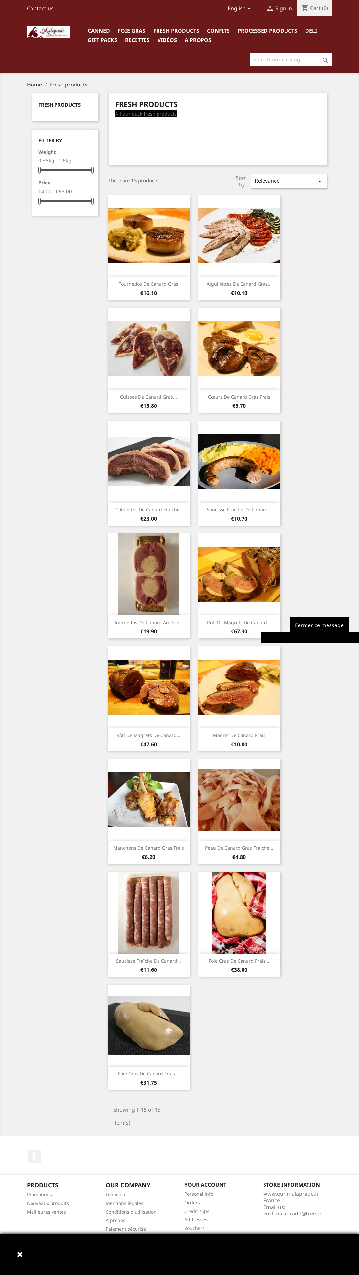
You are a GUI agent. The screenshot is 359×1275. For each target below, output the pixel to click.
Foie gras (131, 30)
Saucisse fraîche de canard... (239, 509)
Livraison (115, 1194)
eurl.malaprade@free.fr (292, 1213)
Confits (218, 30)
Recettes (137, 40)
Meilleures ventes (46, 1212)
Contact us (40, 8)
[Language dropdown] (240, 9)
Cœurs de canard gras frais (239, 397)
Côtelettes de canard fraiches (149, 509)
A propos (198, 40)
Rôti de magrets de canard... (239, 622)
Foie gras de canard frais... (239, 961)
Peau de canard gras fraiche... (239, 848)
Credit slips (196, 1211)
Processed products (267, 30)
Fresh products (176, 30)
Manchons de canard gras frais (148, 848)
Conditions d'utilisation (131, 1212)
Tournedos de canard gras (148, 284)
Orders (192, 1202)
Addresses (195, 1219)
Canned (99, 30)
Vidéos (167, 40)
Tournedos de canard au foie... (148, 622)
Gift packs (102, 40)
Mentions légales (124, 1203)
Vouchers (194, 1228)
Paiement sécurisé (126, 1229)
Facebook (34, 1156)
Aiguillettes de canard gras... (239, 284)
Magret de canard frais (239, 735)
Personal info (198, 1194)
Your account (205, 1184)
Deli (311, 30)
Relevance (289, 181)
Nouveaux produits (48, 1203)
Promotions (39, 1194)
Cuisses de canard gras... (148, 397)
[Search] (291, 59)
